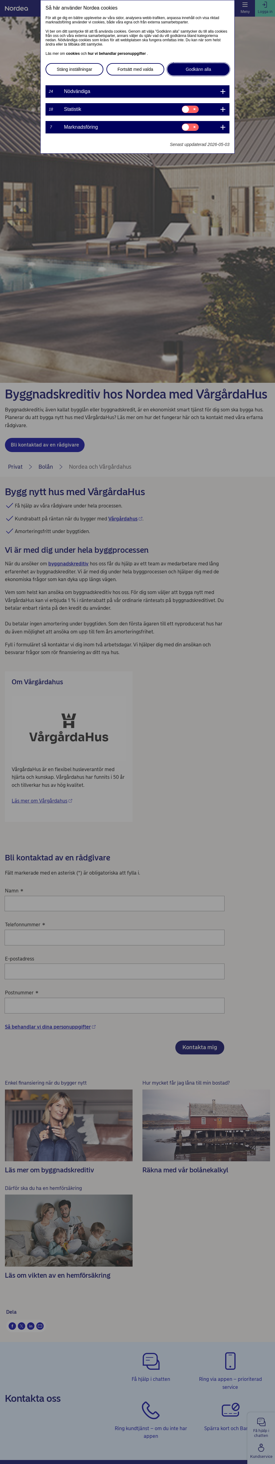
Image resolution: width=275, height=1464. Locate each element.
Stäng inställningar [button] (74, 69)
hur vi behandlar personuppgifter (117, 53)
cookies (73, 53)
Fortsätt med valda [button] (135, 69)
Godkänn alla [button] (198, 69)
